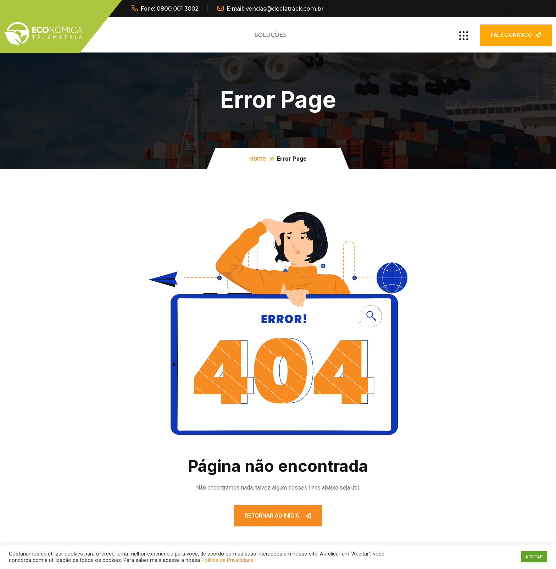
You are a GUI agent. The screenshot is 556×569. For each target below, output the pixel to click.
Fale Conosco (516, 35)
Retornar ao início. (278, 515)
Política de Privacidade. (228, 560)
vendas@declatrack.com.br (285, 8)
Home (257, 158)
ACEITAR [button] (534, 556)
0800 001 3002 (178, 8)
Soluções (271, 35)
